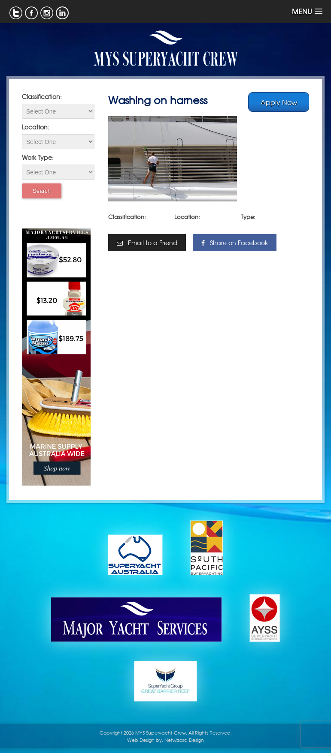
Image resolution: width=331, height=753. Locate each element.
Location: (35, 127)
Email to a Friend (147, 242)
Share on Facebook (234, 242)
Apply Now (279, 102)
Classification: (42, 96)
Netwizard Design (184, 739)
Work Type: (38, 157)
